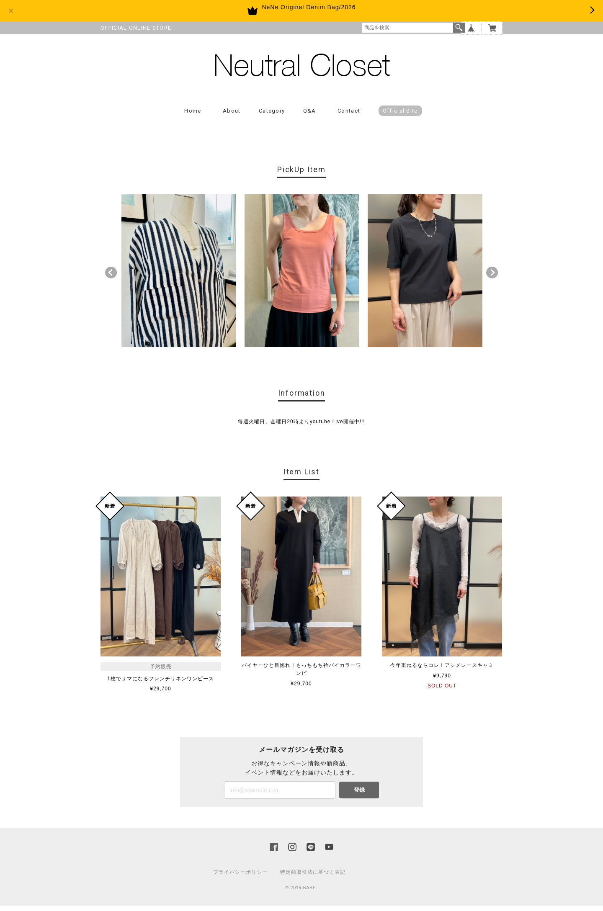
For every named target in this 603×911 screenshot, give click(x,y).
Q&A (309, 116)
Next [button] (492, 278)
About (232, 116)
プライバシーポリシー (240, 877)
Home (192, 116)
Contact (349, 116)
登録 (359, 795)
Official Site (400, 116)
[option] (178, 275)
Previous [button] (111, 278)
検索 (459, 28)
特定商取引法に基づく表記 (312, 877)
